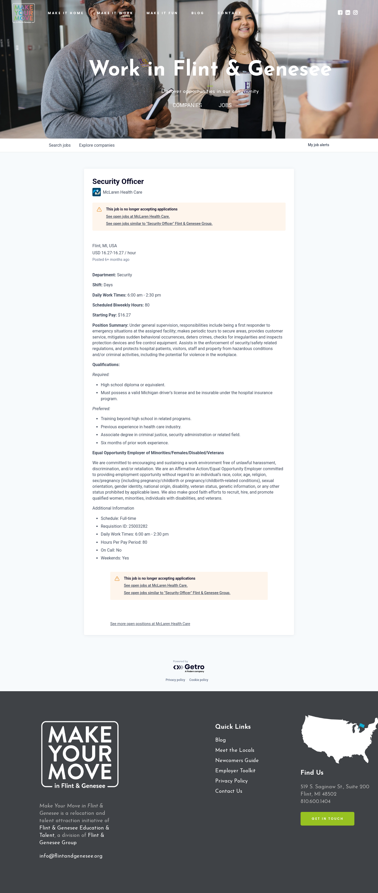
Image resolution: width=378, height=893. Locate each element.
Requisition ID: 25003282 (124, 526)
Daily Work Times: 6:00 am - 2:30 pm (135, 534)
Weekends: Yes (115, 558)
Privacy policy (175, 680)
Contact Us (228, 791)
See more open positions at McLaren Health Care (150, 624)
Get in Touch (327, 818)
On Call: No (111, 550)
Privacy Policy (231, 781)
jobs (60, 145)
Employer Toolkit (235, 771)
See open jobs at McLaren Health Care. (138, 216)
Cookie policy (198, 680)
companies (96, 145)
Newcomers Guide (237, 760)
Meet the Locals (234, 750)
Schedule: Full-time (118, 518)
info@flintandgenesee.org (70, 856)
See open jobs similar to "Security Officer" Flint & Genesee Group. (159, 223)
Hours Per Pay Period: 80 (124, 542)
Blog (220, 740)
